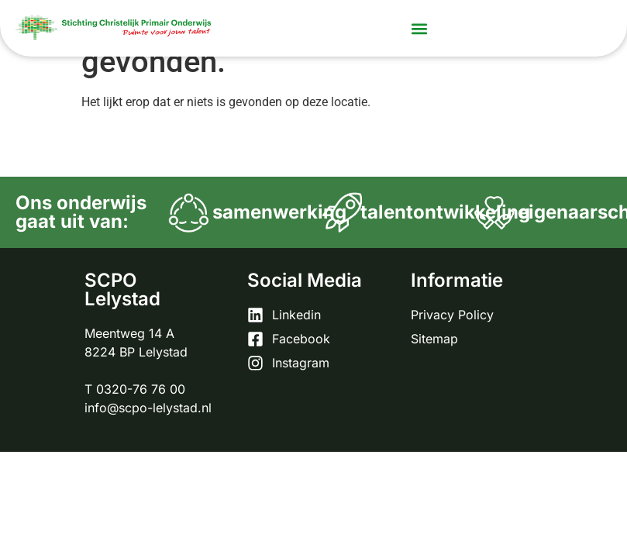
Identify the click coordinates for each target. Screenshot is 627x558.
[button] (418, 28)
